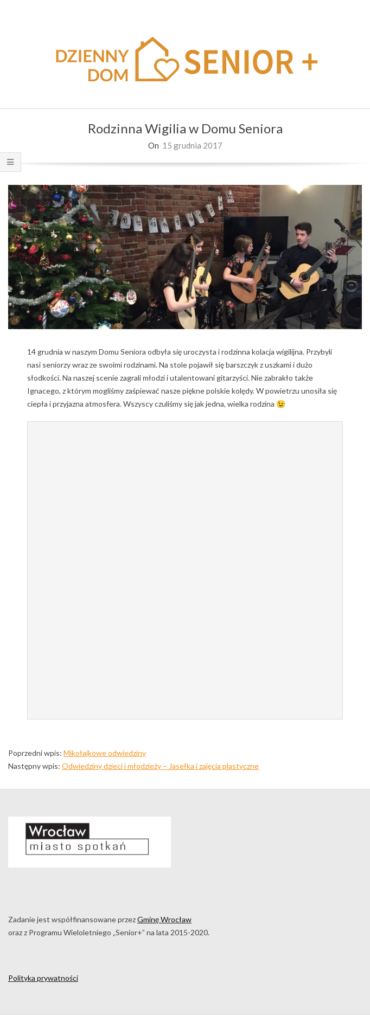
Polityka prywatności (43, 977)
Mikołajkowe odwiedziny (104, 752)
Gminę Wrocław (164, 919)
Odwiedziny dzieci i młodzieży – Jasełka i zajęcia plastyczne (160, 765)
